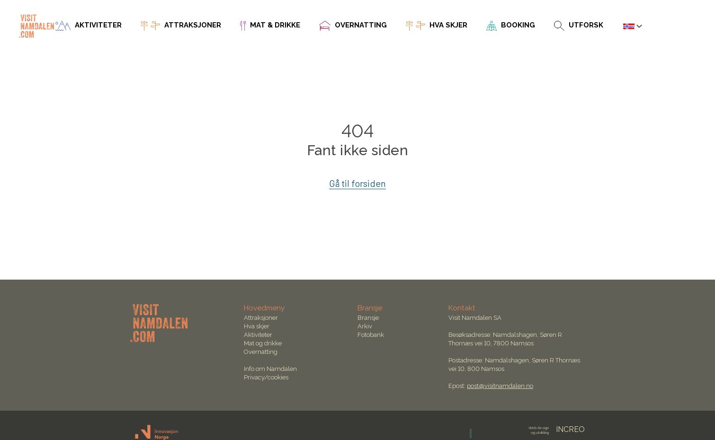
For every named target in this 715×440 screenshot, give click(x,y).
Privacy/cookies (266, 377)
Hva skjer (256, 326)
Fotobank (371, 334)
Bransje (368, 317)
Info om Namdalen (270, 368)
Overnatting (260, 351)
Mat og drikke (263, 343)
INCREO (556, 429)
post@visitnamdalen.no (500, 385)
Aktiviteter (258, 334)
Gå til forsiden (357, 183)
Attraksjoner (261, 317)
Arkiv (365, 326)
